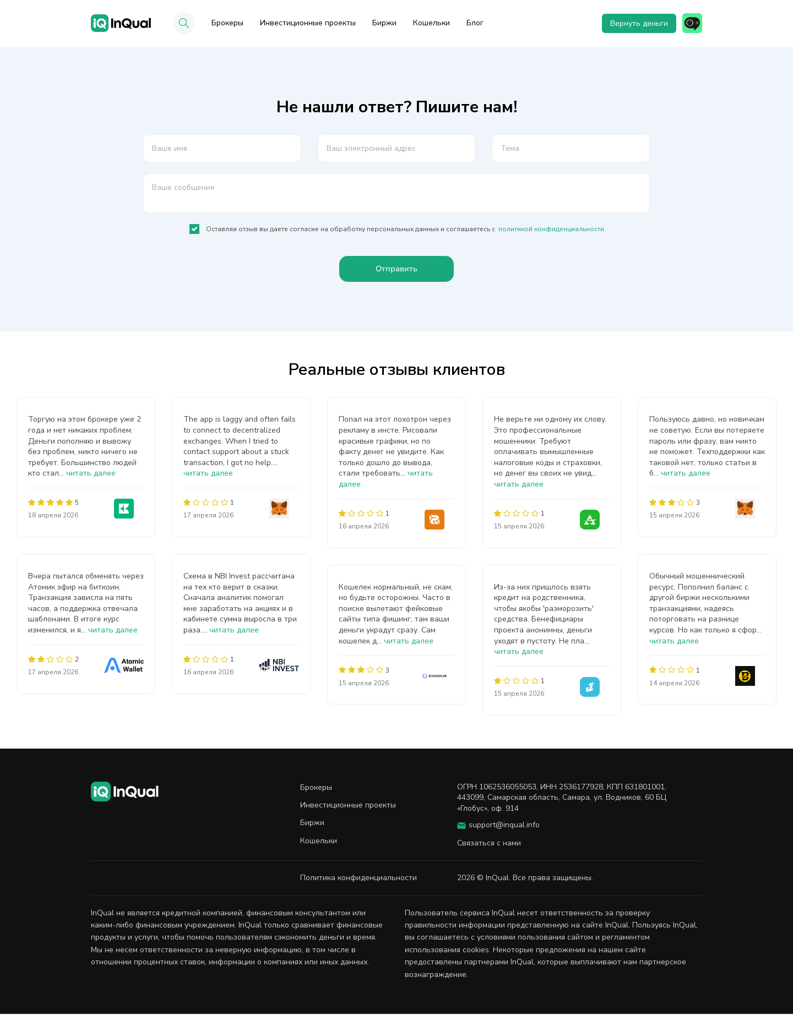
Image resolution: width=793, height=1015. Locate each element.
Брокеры (227, 23)
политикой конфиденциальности (551, 229)
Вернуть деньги (637, 23)
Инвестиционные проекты (308, 23)
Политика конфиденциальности (358, 879)
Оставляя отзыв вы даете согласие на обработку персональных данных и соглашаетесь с (396, 229)
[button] (184, 23)
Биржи (384, 23)
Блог (475, 23)
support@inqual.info (504, 826)
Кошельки (431, 23)
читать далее (91, 475)
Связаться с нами (489, 844)
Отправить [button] (396, 270)
